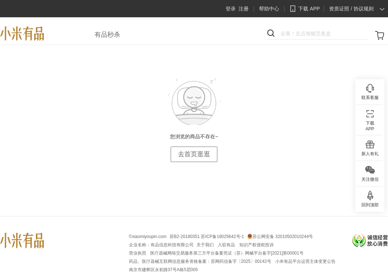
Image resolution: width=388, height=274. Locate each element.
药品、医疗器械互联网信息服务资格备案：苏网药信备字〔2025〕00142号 (200, 261)
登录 (231, 9)
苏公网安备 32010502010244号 (283, 236)
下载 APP (303, 8)
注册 (244, 9)
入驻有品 (227, 244)
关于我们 (206, 244)
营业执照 (138, 253)
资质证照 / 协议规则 (351, 9)
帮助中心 (269, 9)
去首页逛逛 (194, 154)
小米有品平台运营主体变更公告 (305, 261)
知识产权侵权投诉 (256, 244)
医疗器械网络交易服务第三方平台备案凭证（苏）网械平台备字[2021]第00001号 (227, 253)
